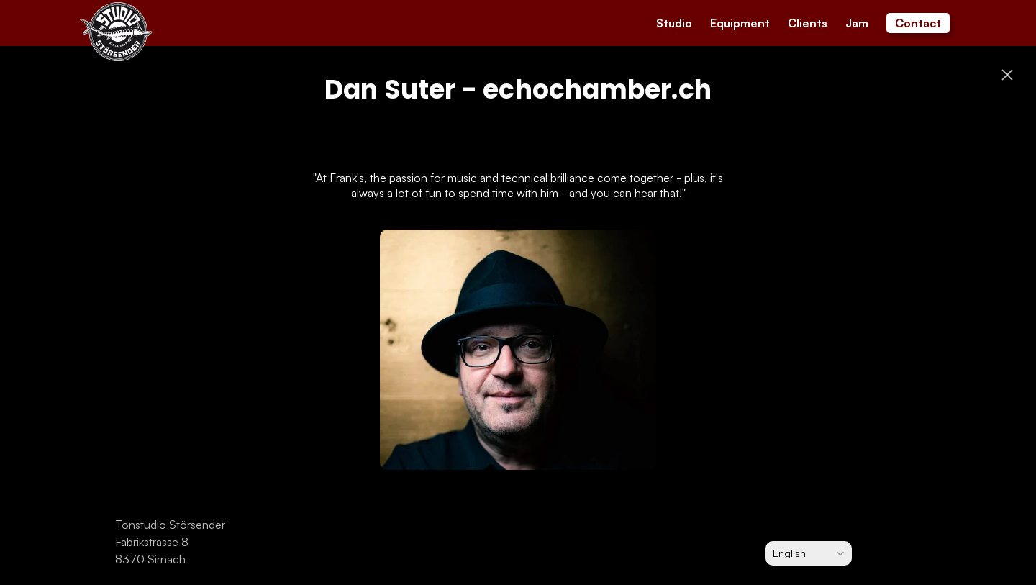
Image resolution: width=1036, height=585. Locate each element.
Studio (674, 23)
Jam (856, 23)
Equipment (740, 23)
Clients (807, 23)
